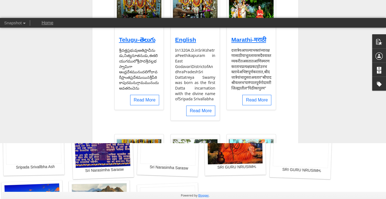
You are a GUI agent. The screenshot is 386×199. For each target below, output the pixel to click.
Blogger (203, 195)
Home (47, 22)
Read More (145, 14)
